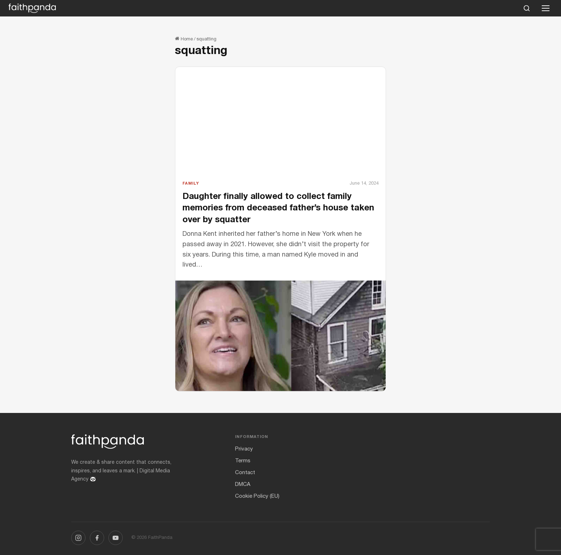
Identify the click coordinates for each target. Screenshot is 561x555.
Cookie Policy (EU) (257, 496)
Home (184, 39)
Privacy (244, 449)
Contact (245, 472)
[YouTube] (115, 538)
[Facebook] (97, 538)
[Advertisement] (280, 126)
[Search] (526, 8)
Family (190, 183)
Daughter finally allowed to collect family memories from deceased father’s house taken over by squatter (278, 208)
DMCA (242, 484)
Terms (242, 460)
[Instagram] (78, 538)
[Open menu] (545, 8)
